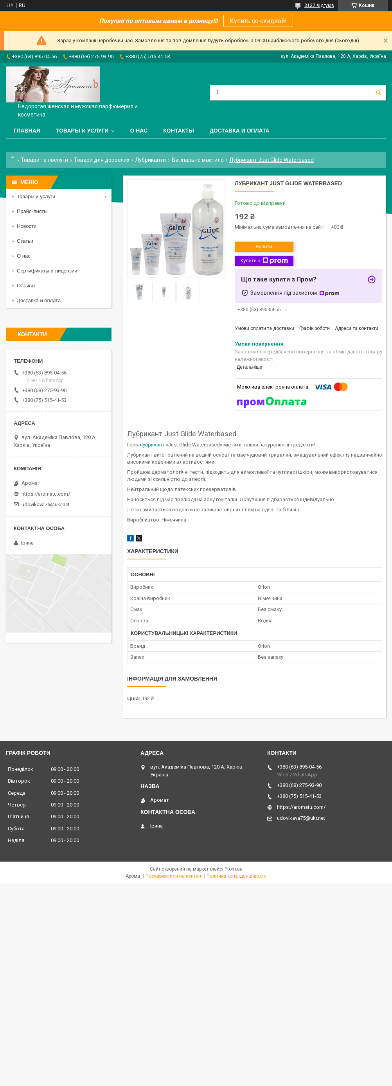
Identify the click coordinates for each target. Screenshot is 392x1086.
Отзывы (26, 286)
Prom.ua (234, 869)
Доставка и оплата (240, 130)
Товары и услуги (82, 130)
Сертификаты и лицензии (47, 271)
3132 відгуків (319, 5)
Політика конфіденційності (236, 876)
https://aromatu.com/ (46, 494)
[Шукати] (378, 92)
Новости (26, 226)
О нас (138, 130)
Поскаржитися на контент (174, 876)
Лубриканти (150, 160)
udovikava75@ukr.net (46, 504)
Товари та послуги (44, 160)
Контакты (178, 130)
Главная (27, 130)
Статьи (25, 241)
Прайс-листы (32, 211)
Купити (264, 246)
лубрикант (152, 445)
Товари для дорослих (101, 160)
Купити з (264, 260)
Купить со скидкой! (258, 21)
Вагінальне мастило (198, 160)
